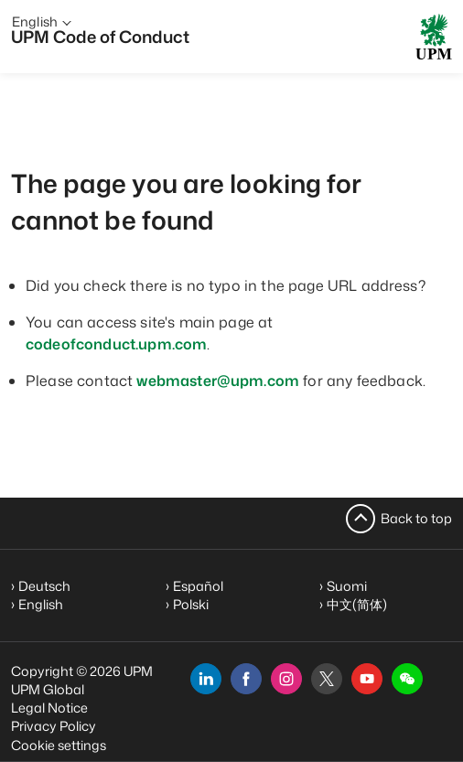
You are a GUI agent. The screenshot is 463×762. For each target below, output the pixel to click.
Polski (191, 604)
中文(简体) (357, 604)
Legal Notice (49, 707)
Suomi (347, 586)
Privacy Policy (53, 725)
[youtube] (366, 678)
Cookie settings (58, 745)
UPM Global (47, 689)
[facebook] (246, 678)
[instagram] (286, 678)
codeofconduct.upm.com (116, 344)
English (40, 604)
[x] (326, 678)
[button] (407, 678)
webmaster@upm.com (217, 380)
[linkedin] (205, 678)
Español (198, 586)
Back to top (416, 518)
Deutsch (44, 586)
